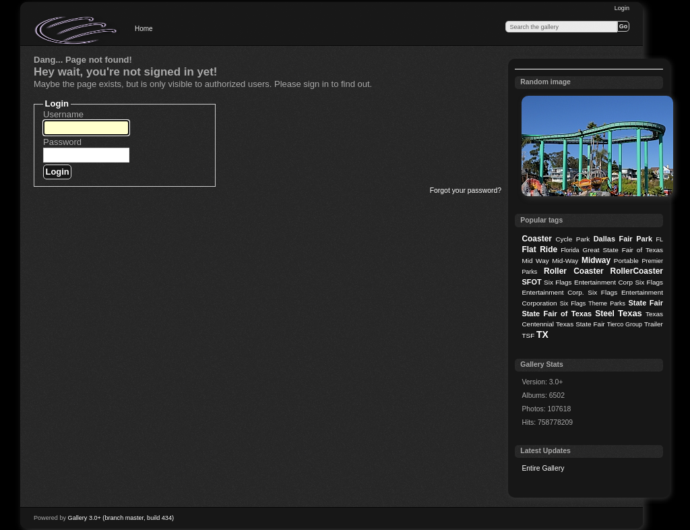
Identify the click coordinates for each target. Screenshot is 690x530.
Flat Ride (539, 249)
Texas (630, 313)
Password (62, 142)
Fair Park (635, 239)
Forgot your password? (465, 190)
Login (622, 8)
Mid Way (535, 260)
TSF (528, 335)
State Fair (645, 303)
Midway (596, 260)
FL (659, 239)
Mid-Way (565, 260)
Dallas (604, 239)
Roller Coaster (574, 271)
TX (542, 334)
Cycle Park (572, 239)
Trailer (653, 324)
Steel (605, 313)
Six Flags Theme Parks (592, 303)
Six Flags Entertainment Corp (588, 282)
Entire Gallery (543, 468)
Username (63, 114)
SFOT (531, 282)
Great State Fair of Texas (623, 250)
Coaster (537, 238)
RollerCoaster (636, 271)
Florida (570, 250)
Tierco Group (624, 324)
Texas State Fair (580, 324)
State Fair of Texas (557, 314)
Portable (626, 260)
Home (144, 28)
